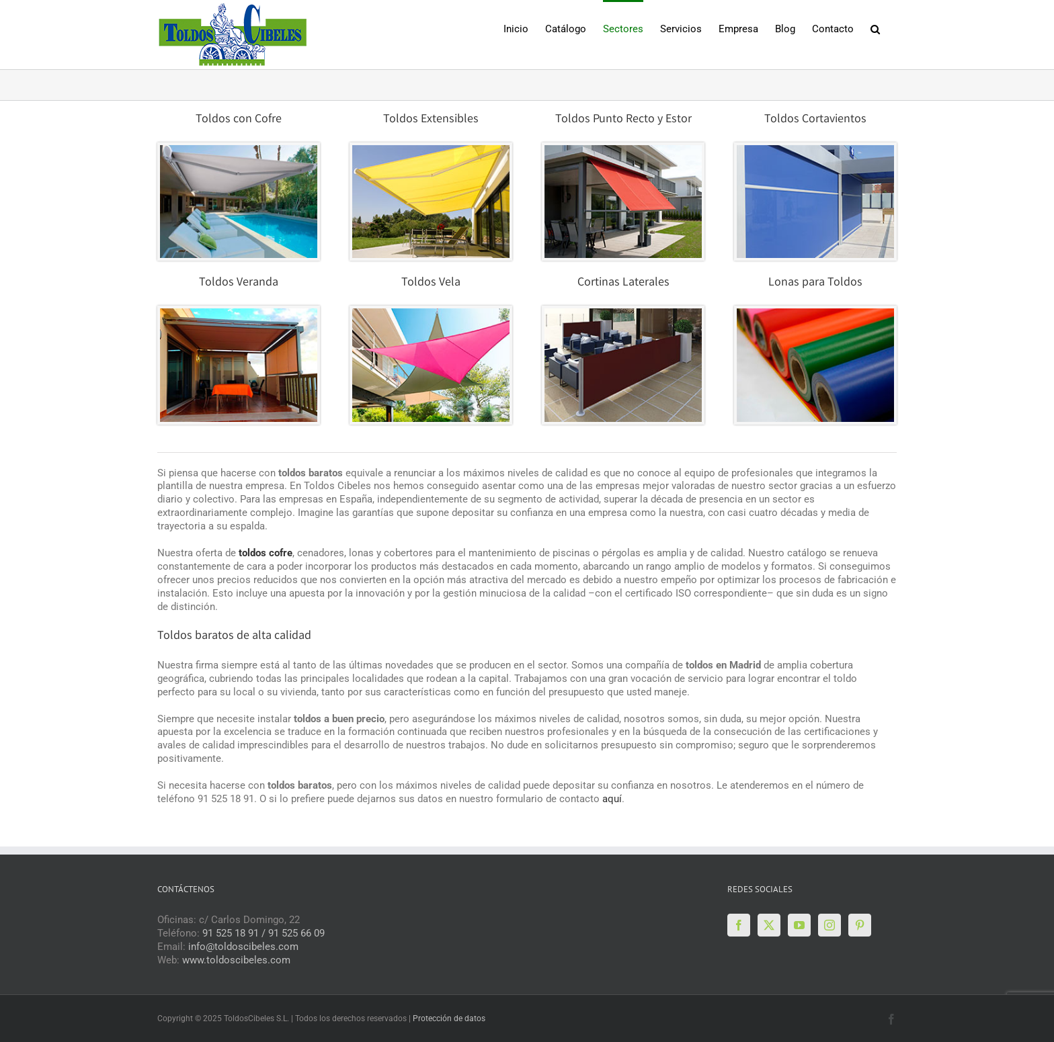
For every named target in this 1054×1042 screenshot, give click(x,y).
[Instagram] (829, 925)
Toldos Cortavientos (815, 119)
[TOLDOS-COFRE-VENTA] (431, 150)
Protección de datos (449, 1018)
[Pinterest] (859, 925)
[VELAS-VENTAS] (431, 313)
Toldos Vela (430, 283)
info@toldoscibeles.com (243, 947)
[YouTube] (799, 925)
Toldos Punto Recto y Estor (623, 119)
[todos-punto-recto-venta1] (623, 150)
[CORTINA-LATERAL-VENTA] (623, 313)
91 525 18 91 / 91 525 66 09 (263, 933)
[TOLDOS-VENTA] (238, 150)
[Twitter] (769, 925)
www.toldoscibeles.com (236, 960)
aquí (612, 799)
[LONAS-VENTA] (815, 313)
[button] (875, 28)
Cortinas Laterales (623, 283)
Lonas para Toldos (815, 283)
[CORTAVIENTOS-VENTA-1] (815, 150)
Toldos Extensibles (431, 119)
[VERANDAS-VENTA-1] (238, 313)
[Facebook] (738, 925)
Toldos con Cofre (239, 119)
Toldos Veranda (238, 283)
